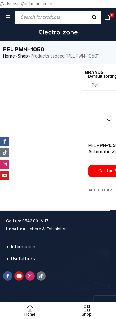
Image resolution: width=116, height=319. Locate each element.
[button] (101, 190)
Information (23, 246)
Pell (95, 85)
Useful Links (23, 258)
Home (9, 56)
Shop (23, 56)
